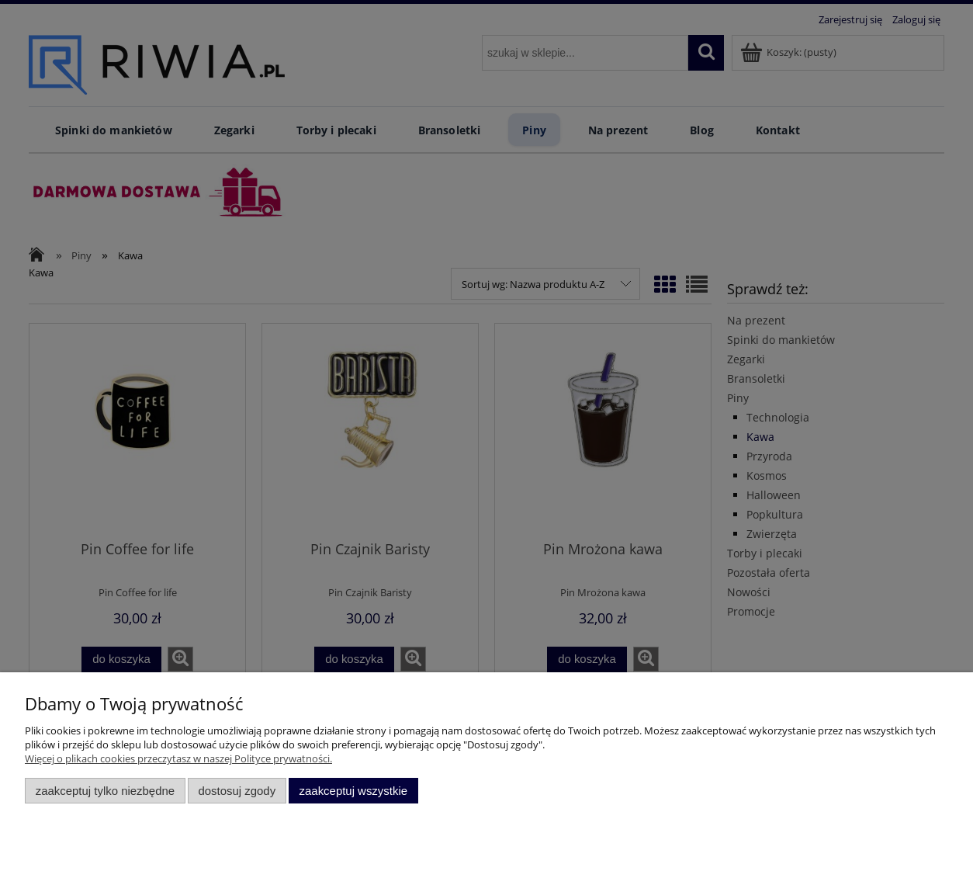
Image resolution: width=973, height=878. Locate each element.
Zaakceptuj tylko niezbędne (105, 790)
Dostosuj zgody (236, 790)
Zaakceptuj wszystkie (353, 790)
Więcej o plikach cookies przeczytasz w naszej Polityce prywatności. (178, 758)
